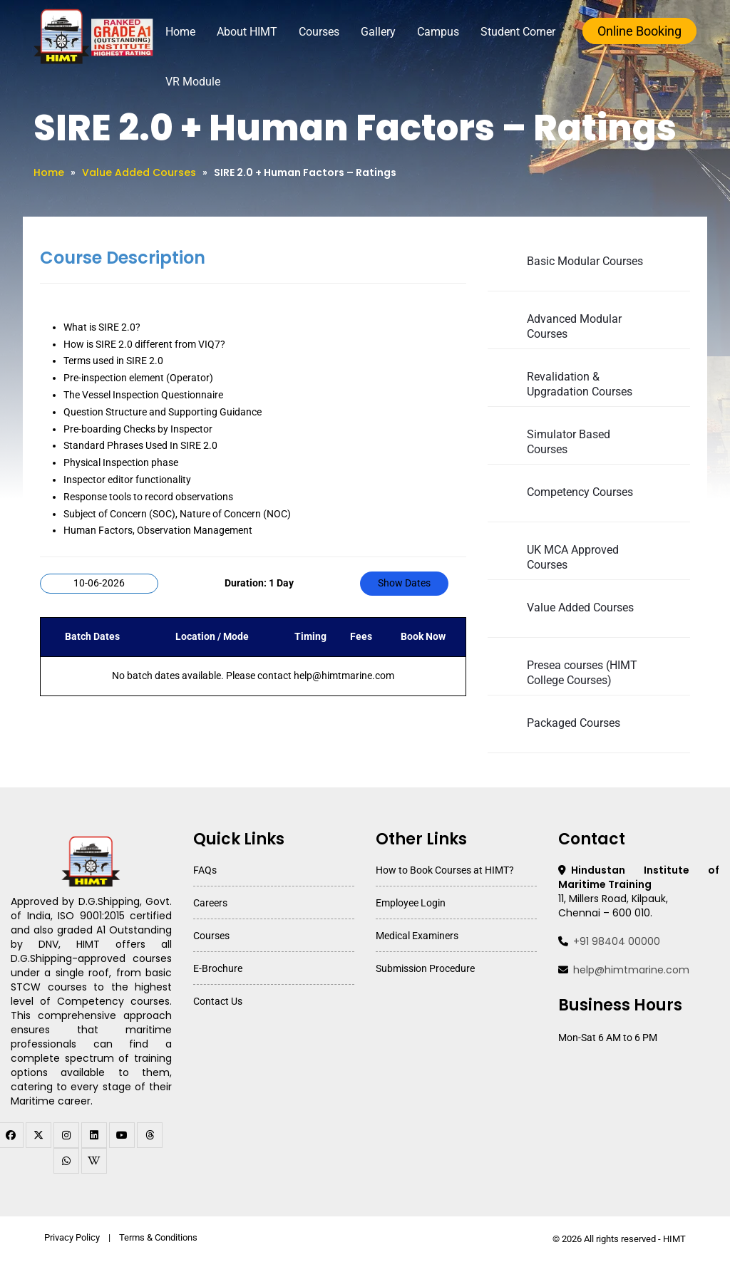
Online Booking (639, 31)
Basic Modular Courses (585, 261)
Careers (210, 903)
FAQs (205, 870)
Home (180, 31)
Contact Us (217, 1001)
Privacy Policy (72, 1237)
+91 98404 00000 (616, 941)
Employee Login (411, 903)
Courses (319, 31)
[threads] (150, 1135)
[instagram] (66, 1135)
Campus (438, 31)
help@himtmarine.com (631, 970)
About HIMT (247, 31)
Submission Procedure (425, 968)
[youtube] (122, 1135)
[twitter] (38, 1135)
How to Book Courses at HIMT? (445, 870)
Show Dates (404, 583)
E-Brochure (217, 968)
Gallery (378, 31)
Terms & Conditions (158, 1237)
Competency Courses (580, 492)
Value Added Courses (139, 172)
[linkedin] (94, 1135)
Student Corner (517, 31)
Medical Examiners (417, 935)
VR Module (192, 81)
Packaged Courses (573, 723)
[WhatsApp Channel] (66, 1161)
